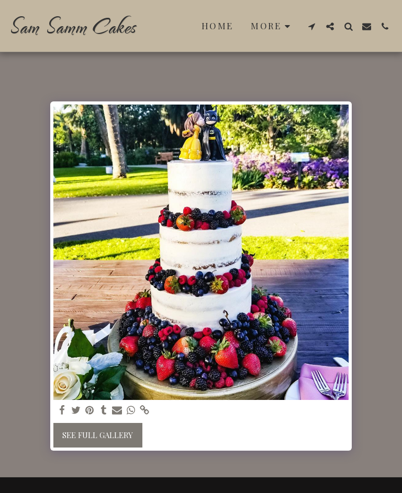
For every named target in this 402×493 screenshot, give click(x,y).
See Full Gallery (97, 435)
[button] (311, 26)
